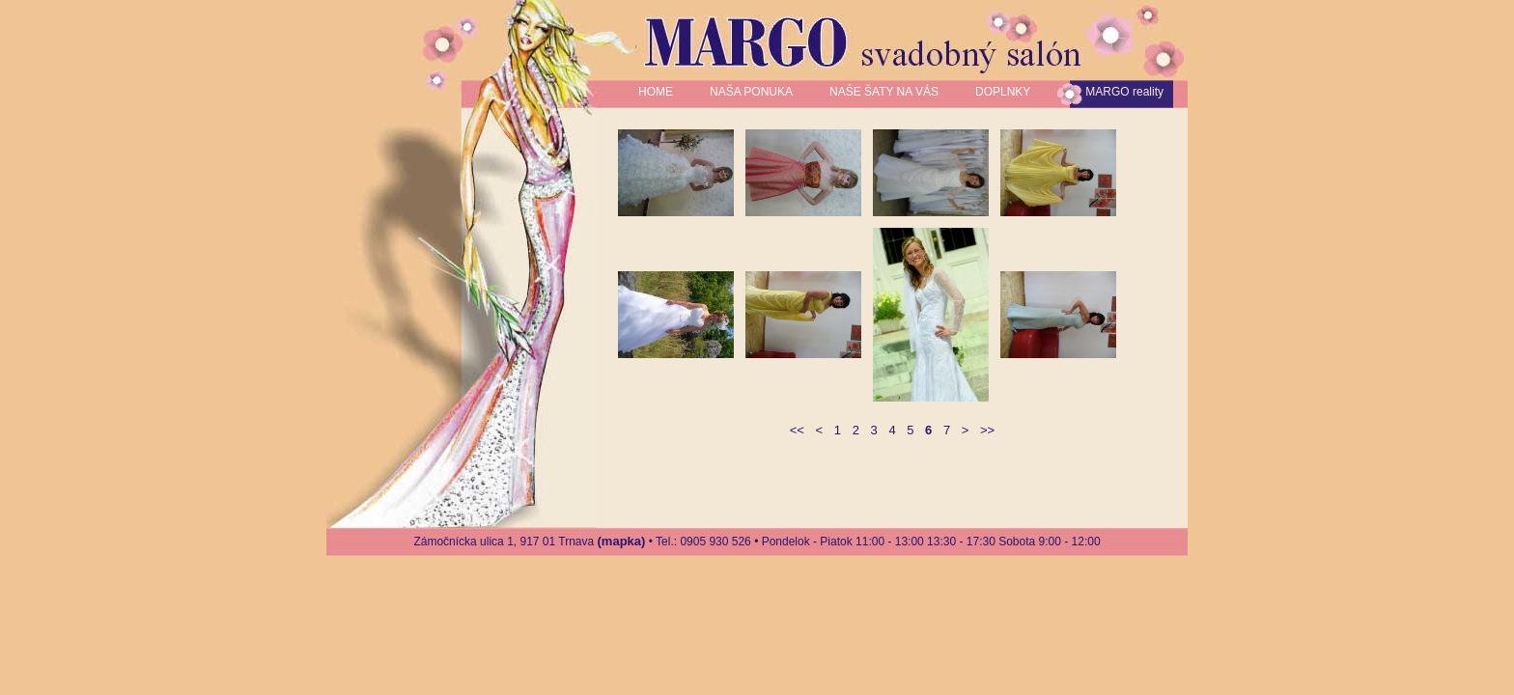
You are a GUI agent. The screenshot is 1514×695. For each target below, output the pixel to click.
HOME (655, 91)
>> (987, 430)
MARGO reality (1124, 91)
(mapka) (622, 541)
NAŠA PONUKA (751, 91)
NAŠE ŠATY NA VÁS (884, 91)
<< (797, 430)
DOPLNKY (1002, 91)
